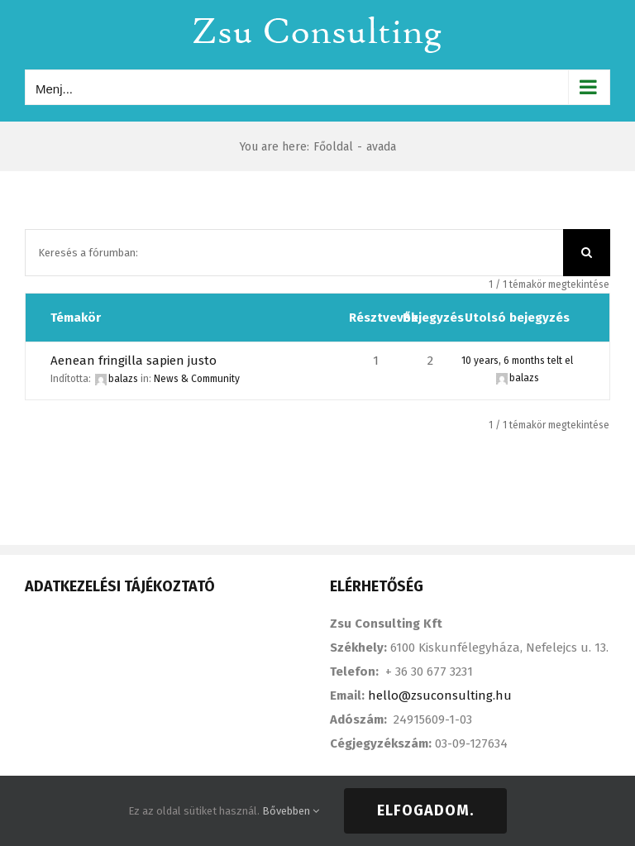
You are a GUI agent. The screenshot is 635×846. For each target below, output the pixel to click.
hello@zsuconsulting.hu (440, 695)
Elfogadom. (425, 810)
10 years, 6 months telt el (517, 360)
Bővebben (290, 811)
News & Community (197, 379)
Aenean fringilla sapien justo (133, 360)
